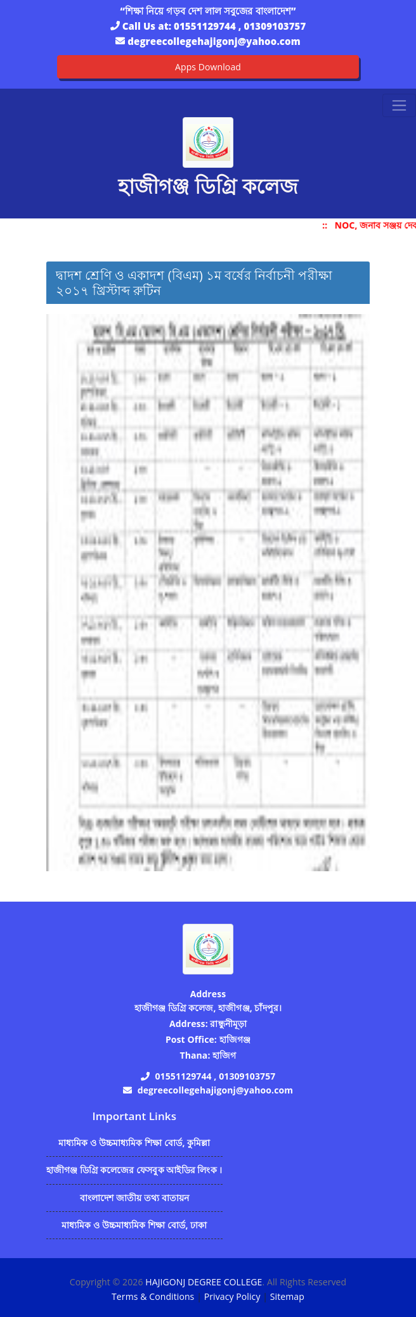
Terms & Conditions (153, 1296)
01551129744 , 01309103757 (240, 26)
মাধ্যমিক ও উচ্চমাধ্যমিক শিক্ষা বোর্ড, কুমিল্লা (134, 1143)
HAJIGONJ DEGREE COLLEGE (203, 1282)
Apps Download (208, 67)
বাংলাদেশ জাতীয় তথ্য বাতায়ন (135, 1198)
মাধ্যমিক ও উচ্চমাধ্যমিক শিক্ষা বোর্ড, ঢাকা (134, 1225)
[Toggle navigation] (399, 105)
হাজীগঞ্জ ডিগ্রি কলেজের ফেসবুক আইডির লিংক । (134, 1170)
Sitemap (287, 1296)
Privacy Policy (232, 1296)
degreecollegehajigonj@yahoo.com (213, 41)
